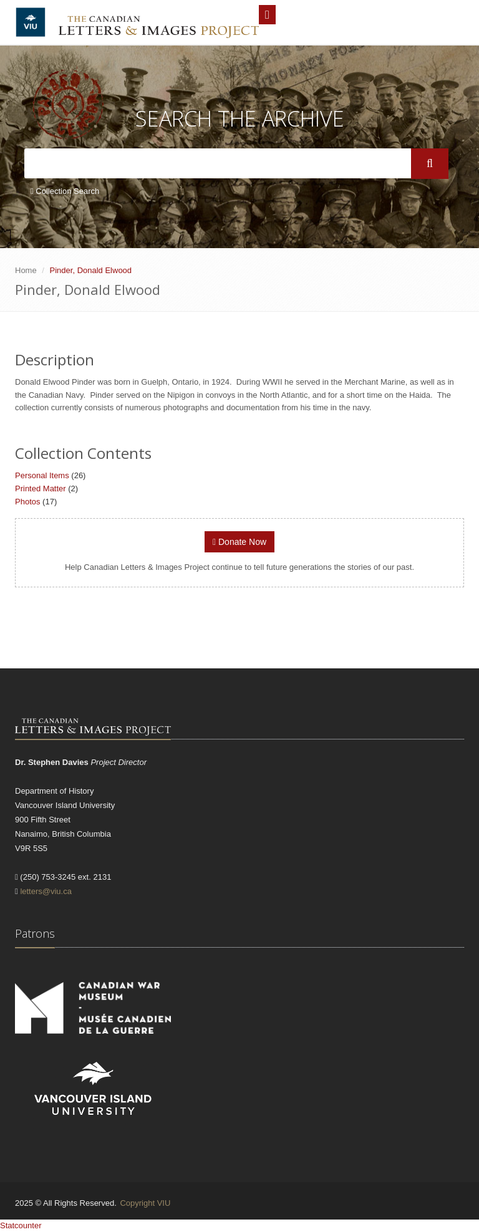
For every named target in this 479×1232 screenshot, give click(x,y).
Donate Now (239, 542)
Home (26, 270)
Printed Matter (40, 488)
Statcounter (21, 1225)
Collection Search (65, 191)
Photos (27, 501)
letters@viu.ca (46, 891)
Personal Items (42, 475)
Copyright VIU (145, 1203)
